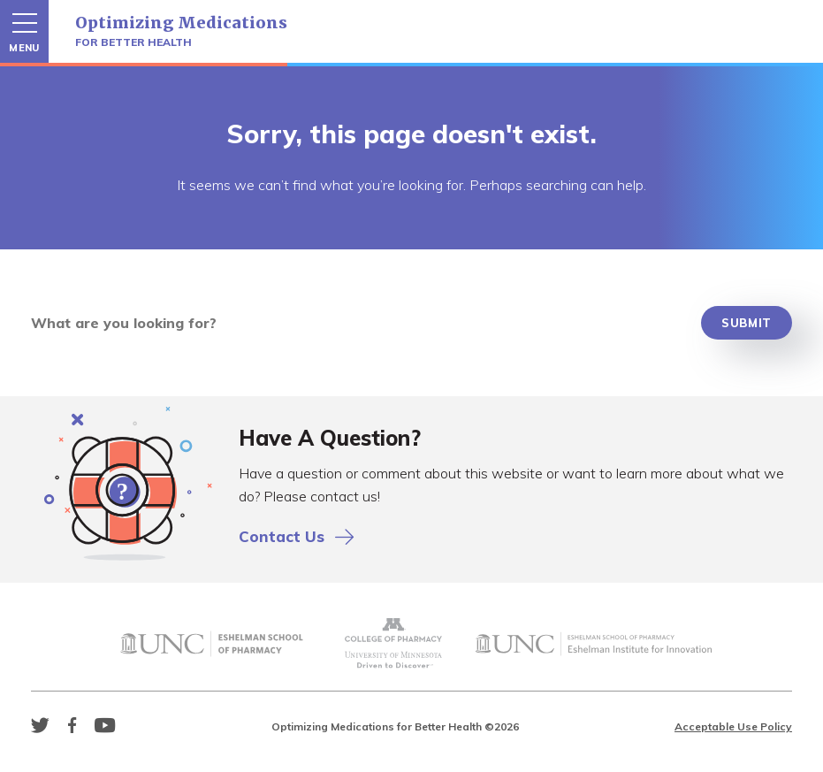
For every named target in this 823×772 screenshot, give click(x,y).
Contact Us (296, 536)
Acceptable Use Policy (733, 726)
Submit (746, 323)
